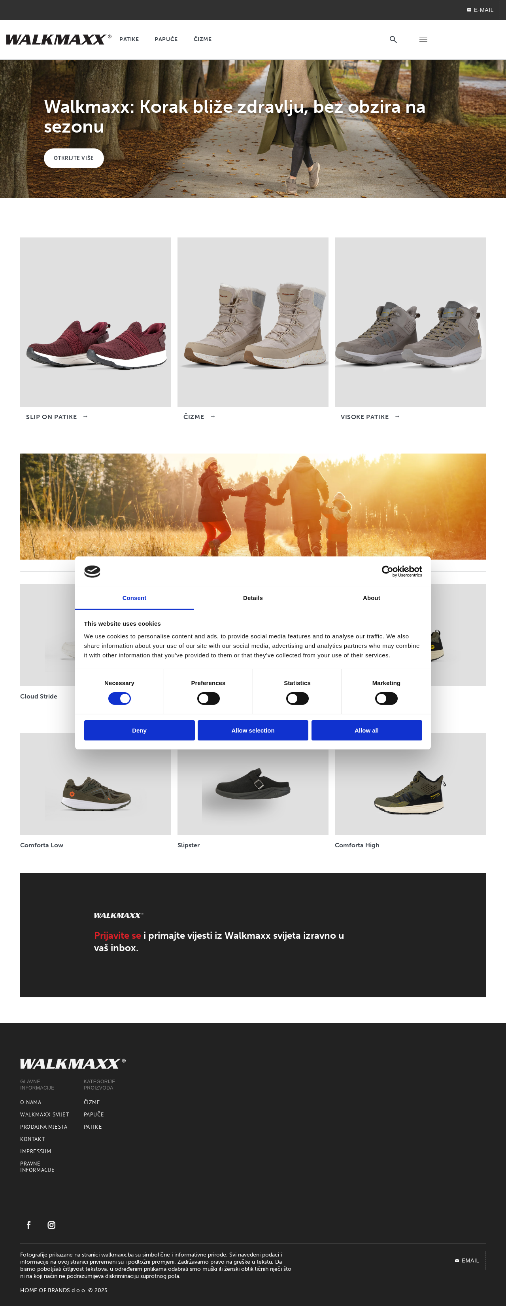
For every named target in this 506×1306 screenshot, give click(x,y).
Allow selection (252, 730)
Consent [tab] (135, 597)
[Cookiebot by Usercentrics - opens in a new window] (387, 571)
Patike (93, 1126)
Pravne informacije (37, 1166)
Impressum (35, 1151)
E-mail (480, 10)
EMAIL (467, 1260)
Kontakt (32, 1139)
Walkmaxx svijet (44, 1114)
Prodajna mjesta (43, 1126)
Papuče (94, 1114)
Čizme (92, 1102)
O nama (30, 1102)
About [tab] (371, 597)
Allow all (367, 730)
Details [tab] (253, 597)
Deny (139, 730)
